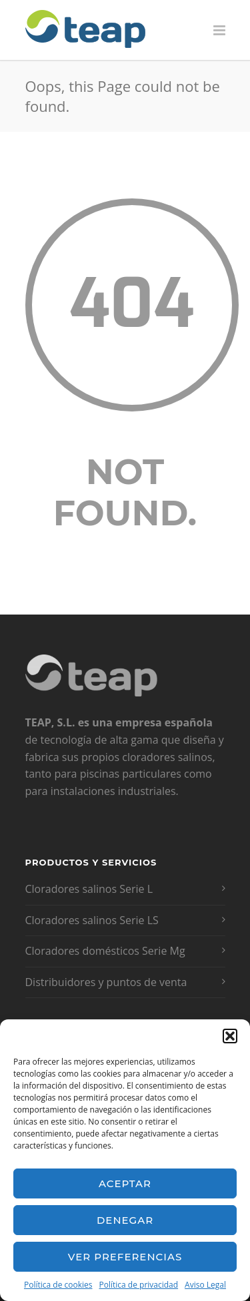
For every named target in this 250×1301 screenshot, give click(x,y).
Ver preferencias (125, 1256)
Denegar (125, 1220)
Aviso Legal (205, 1284)
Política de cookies (58, 1284)
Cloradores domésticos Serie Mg (105, 950)
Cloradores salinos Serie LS (92, 920)
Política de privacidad (139, 1284)
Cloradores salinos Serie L (89, 889)
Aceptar (125, 1183)
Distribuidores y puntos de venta (106, 982)
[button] (230, 1036)
